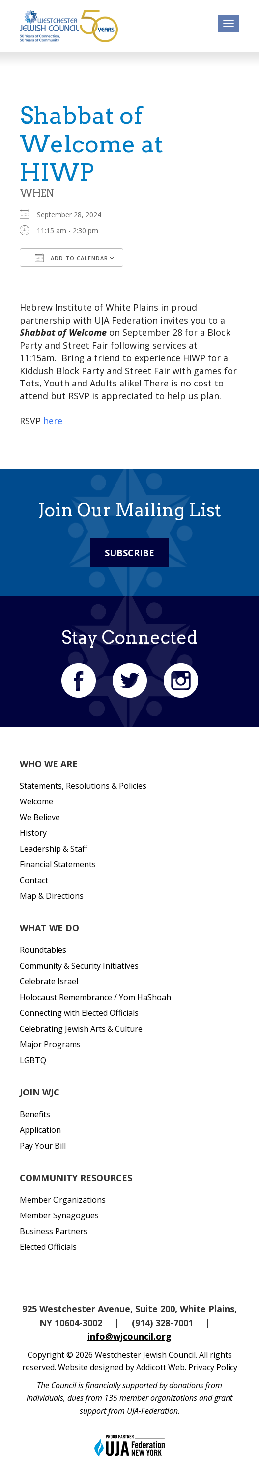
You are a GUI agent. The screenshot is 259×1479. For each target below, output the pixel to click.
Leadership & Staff (53, 848)
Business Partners (53, 1231)
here (51, 421)
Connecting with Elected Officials (79, 1012)
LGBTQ (33, 1060)
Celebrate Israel (49, 981)
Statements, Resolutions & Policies (83, 785)
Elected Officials (48, 1247)
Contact (34, 880)
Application (40, 1129)
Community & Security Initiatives (79, 965)
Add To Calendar (71, 257)
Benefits (35, 1114)
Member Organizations (63, 1199)
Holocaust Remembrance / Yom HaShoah (95, 997)
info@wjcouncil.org (129, 1336)
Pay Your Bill (43, 1145)
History (33, 833)
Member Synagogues (59, 1215)
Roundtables (43, 950)
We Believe (40, 817)
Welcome (36, 801)
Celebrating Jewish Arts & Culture (81, 1028)
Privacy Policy (212, 1367)
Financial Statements (58, 864)
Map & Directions (52, 895)
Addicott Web (160, 1367)
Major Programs (50, 1044)
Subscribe (129, 553)
